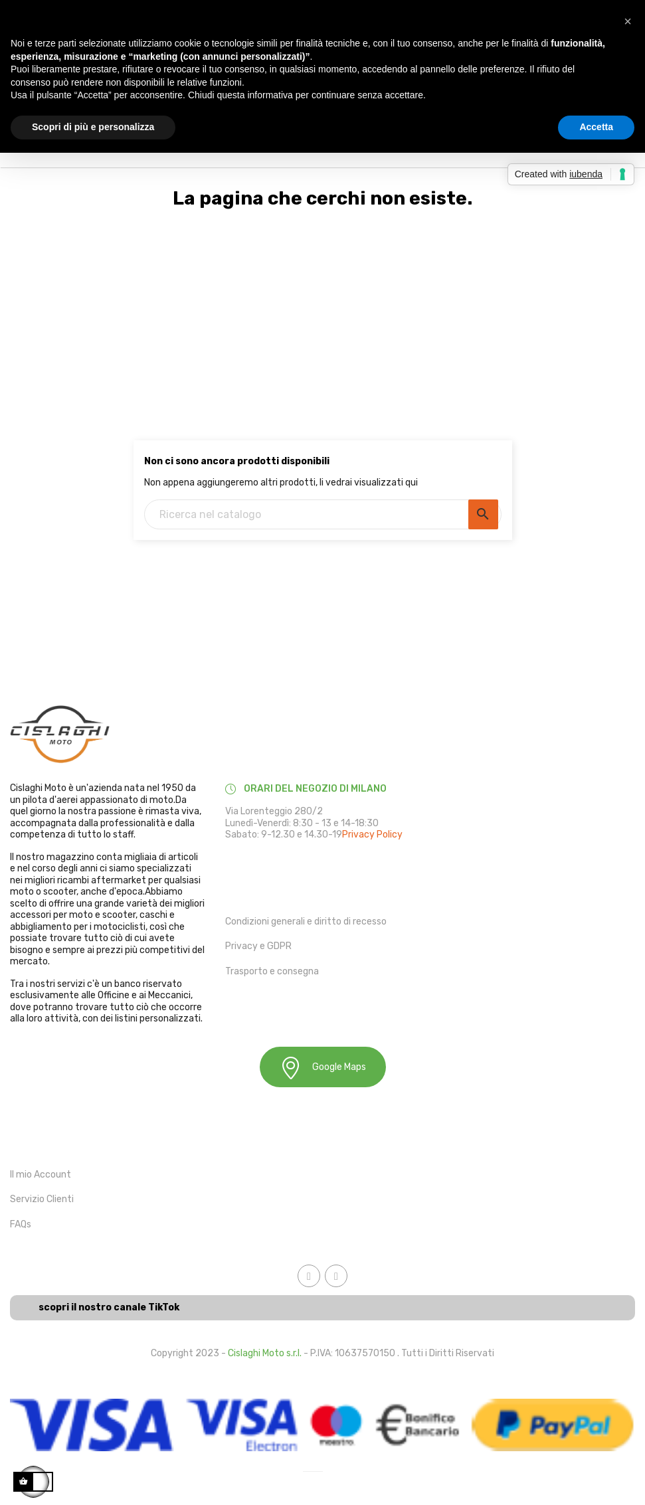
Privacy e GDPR (258, 946)
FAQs (20, 1224)
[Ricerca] (323, 514)
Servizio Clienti (42, 1199)
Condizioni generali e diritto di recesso (306, 921)
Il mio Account (40, 1174)
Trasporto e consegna (272, 971)
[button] (627, 21)
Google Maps (323, 1067)
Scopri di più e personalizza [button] (93, 127)
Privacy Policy (372, 834)
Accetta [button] (596, 127)
